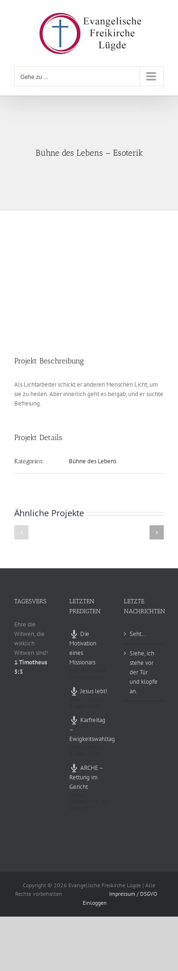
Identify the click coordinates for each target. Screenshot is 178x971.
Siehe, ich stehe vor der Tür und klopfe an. (144, 672)
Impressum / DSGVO (133, 893)
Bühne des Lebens (92, 461)
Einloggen (95, 902)
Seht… (138, 634)
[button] (21, 532)
